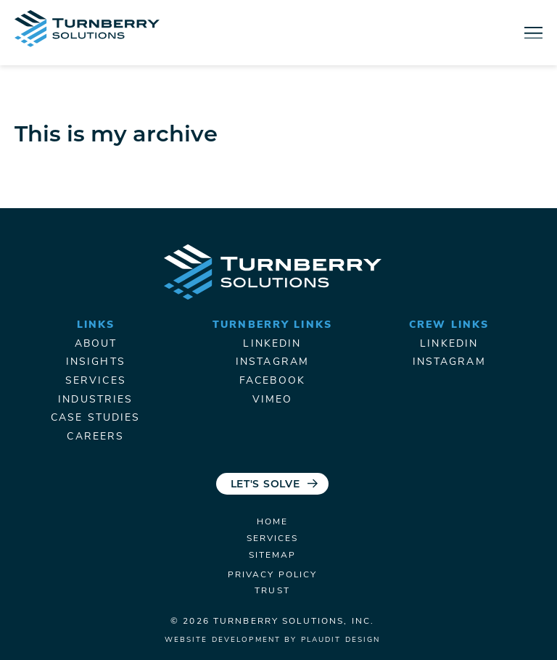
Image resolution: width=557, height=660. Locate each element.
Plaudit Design (341, 640)
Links (96, 325)
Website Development (223, 640)
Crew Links (449, 325)
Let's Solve (265, 484)
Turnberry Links (272, 325)
